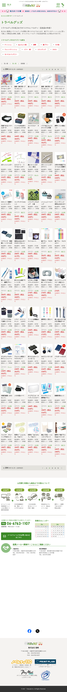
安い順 (6, 63)
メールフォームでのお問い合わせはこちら (19, 536)
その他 (57, 45)
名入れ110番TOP (6, 16)
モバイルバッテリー (11, 54)
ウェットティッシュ (11, 49)
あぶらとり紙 (22, 45)
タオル (54, 49)
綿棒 (34, 45)
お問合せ (58, 6)
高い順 (14, 63)
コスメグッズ (41, 49)
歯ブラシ (45, 45)
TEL (63, 6)
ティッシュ (8, 45)
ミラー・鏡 (27, 49)
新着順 (23, 63)
